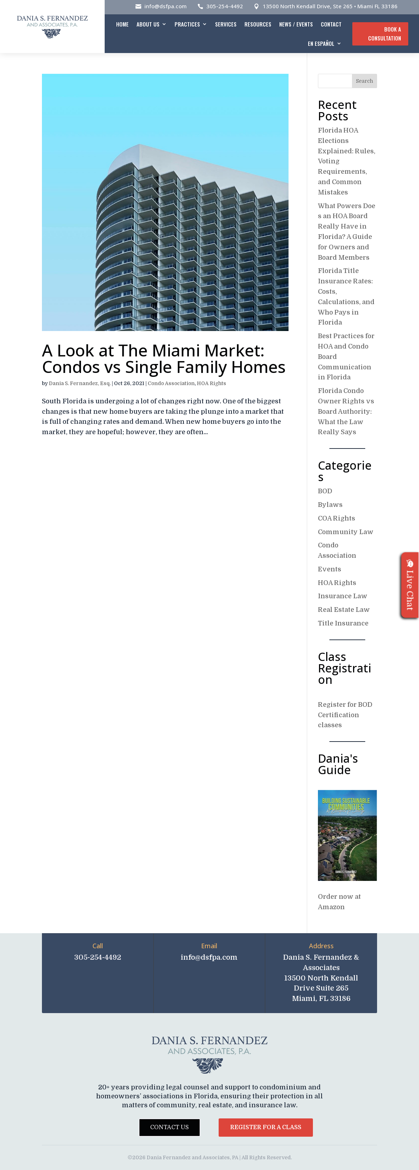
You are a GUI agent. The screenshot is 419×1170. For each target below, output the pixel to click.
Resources (257, 24)
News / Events (296, 24)
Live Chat (410, 585)
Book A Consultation (384, 33)
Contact (331, 24)
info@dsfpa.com (165, 6)
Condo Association (171, 383)
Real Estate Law (344, 609)
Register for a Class (265, 1127)
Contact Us (169, 1127)
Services (226, 24)
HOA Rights (211, 383)
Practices (187, 24)
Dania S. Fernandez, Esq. (80, 383)
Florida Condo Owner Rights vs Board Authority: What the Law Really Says (346, 411)
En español (321, 43)
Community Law (345, 532)
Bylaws (330, 504)
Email (209, 945)
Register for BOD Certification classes (345, 715)
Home (122, 24)
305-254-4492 (224, 6)
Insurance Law (342, 596)
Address (321, 945)
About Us (148, 24)
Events (329, 569)
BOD (325, 491)
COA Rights (336, 518)
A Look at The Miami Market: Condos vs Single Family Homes (164, 358)
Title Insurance (343, 623)
